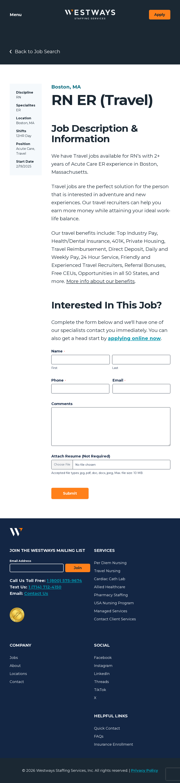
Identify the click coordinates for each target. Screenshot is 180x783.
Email (119, 380)
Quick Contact (107, 728)
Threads (101, 682)
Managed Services (110, 611)
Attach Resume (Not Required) (80, 456)
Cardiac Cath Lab (109, 579)
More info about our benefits (100, 281)
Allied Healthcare (109, 587)
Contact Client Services (115, 619)
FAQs (98, 736)
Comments (61, 404)
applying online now (134, 338)
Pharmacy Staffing (111, 595)
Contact (17, 682)
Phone (58, 380)
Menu (16, 14)
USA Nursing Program (114, 603)
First (54, 368)
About (15, 666)
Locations (18, 674)
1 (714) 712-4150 (44, 587)
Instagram (103, 666)
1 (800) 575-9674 (64, 580)
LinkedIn (102, 674)
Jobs (14, 657)
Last (115, 368)
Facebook (103, 657)
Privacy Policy (144, 770)
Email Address (20, 561)
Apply (159, 14)
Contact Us (36, 593)
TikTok (100, 690)
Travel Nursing (107, 571)
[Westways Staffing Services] (90, 14)
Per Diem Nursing (110, 563)
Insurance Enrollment (113, 744)
